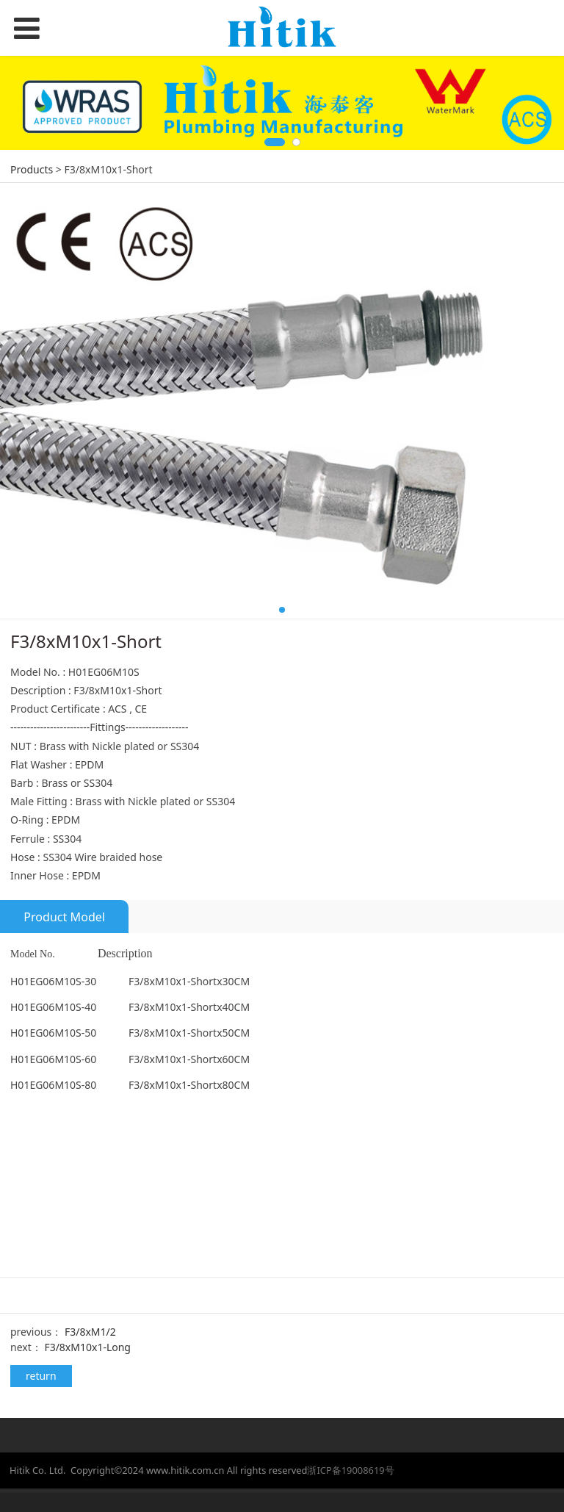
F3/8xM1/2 (90, 1332)
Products (31, 169)
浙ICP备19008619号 (350, 1470)
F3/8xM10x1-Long (87, 1347)
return (41, 1376)
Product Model (64, 917)
